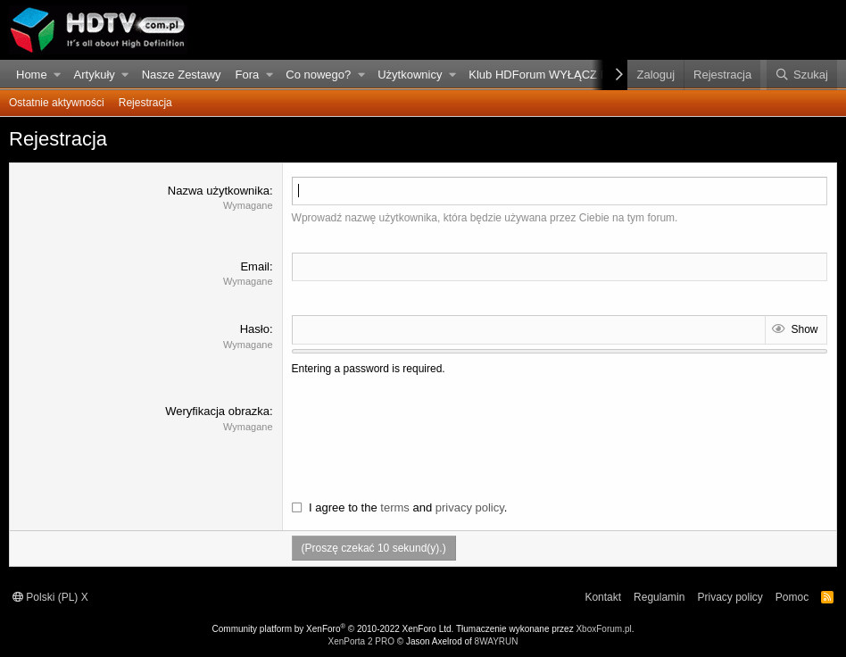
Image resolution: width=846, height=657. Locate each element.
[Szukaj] (802, 75)
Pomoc (792, 597)
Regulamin (659, 597)
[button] (57, 75)
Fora (248, 74)
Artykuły (94, 74)
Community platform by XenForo (333, 629)
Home (31, 74)
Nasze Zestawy (181, 74)
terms (395, 507)
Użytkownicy (409, 74)
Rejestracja (145, 102)
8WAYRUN (496, 641)
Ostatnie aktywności (56, 102)
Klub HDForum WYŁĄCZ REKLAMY (562, 74)
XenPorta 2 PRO (361, 641)
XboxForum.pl (603, 629)
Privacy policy (729, 597)
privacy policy (469, 507)
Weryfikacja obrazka (217, 411)
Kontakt (603, 597)
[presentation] (427, 438)
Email (255, 266)
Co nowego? (318, 74)
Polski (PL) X (50, 597)
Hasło (255, 329)
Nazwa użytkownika (219, 190)
